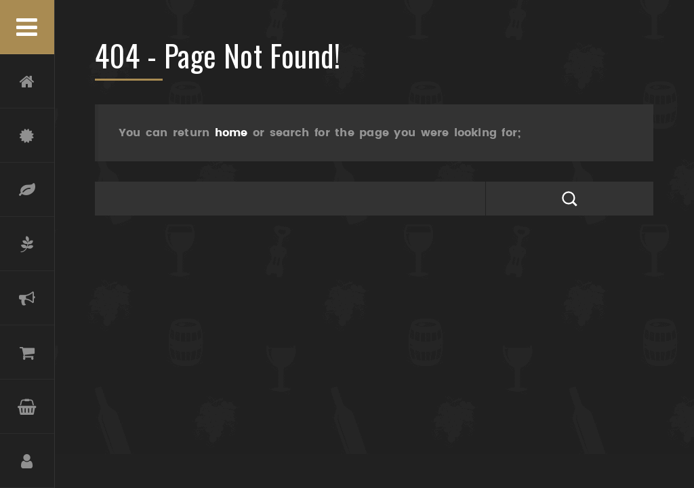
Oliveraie (27, 244)
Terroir (27, 190)
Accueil (27, 81)
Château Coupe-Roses (27, 135)
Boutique (27, 352)
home (231, 132)
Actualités (27, 298)
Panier (27, 407)
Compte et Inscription (27, 461)
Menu (27, 27)
